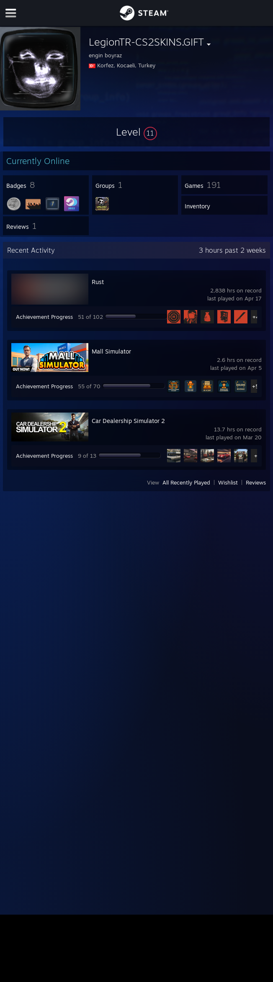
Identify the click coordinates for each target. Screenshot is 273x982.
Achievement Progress (44, 316)
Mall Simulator (111, 351)
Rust (98, 281)
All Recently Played (186, 482)
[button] (136, 131)
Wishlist (228, 482)
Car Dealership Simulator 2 (128, 420)
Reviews (256, 482)
